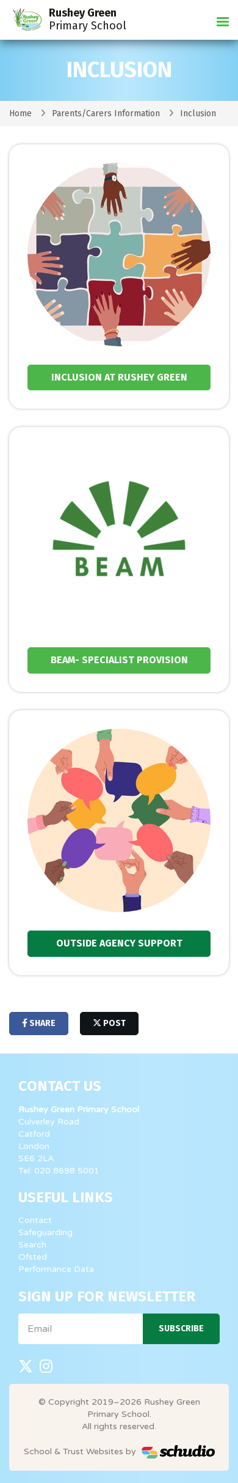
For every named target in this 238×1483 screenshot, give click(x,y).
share (39, 1023)
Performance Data (56, 1269)
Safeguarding (45, 1232)
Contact (35, 1220)
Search (32, 1245)
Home (20, 113)
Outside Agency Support (119, 943)
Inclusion (198, 113)
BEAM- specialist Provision (119, 660)
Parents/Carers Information (106, 113)
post (109, 1023)
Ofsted (32, 1257)
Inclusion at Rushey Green (119, 377)
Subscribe (181, 1328)
